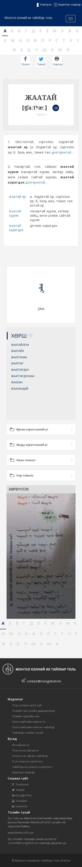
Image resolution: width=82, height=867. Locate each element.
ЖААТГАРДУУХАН (22, 376)
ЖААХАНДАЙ (19, 389)
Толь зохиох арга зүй (27, 705)
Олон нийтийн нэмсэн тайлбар (33, 727)
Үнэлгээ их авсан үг (25, 750)
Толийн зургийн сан (25, 716)
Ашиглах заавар (67, 4)
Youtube (19, 801)
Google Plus (22, 795)
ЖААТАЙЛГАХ (20, 345)
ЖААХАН (17, 382)
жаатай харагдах (16, 227)
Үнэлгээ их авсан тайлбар (30, 756)
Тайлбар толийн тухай (27, 733)
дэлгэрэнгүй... (62, 152)
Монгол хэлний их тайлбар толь (28, 18)
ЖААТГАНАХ (19, 357)
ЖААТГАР (17, 363)
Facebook (20, 784)
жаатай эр (17, 196)
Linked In (20, 806)
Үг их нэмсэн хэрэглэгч (27, 761)
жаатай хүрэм (15, 213)
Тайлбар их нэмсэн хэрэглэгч (32, 767)
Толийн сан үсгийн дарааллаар (33, 711)
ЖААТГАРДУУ (20, 370)
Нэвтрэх (44, 4)
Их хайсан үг (20, 745)
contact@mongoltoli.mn (44, 681)
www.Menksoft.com (21, 833)
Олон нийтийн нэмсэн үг (29, 722)
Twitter (18, 790)
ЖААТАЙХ (17, 351)
